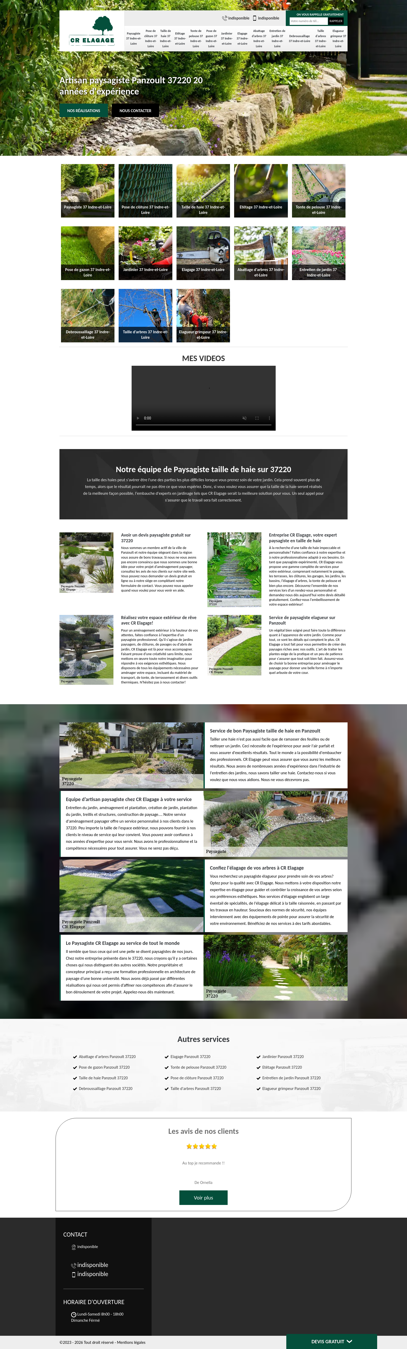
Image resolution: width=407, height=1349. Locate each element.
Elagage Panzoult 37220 (190, 1056)
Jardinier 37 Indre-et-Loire (227, 38)
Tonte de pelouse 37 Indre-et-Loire (196, 38)
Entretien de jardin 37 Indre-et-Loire (277, 38)
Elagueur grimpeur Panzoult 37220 (291, 1088)
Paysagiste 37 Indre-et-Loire (133, 38)
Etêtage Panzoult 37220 (282, 1067)
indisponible (235, 18)
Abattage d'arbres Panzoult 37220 (107, 1056)
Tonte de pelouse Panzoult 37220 (198, 1067)
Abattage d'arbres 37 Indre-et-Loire (259, 38)
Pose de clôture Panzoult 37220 (197, 1077)
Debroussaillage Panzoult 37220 (105, 1088)
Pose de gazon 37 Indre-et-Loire (211, 38)
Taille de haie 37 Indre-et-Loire (165, 38)
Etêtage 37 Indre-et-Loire (180, 38)
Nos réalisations (83, 110)
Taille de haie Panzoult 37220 (103, 1077)
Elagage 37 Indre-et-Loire (242, 38)
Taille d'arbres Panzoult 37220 (196, 1088)
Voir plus (203, 1197)
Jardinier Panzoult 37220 (283, 1056)
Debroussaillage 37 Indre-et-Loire (299, 38)
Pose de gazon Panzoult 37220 (104, 1067)
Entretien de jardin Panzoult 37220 (291, 1077)
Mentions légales (131, 1342)
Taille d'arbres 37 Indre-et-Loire (321, 38)
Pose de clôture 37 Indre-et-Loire (150, 38)
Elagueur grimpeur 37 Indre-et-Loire (338, 38)
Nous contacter (135, 110)
